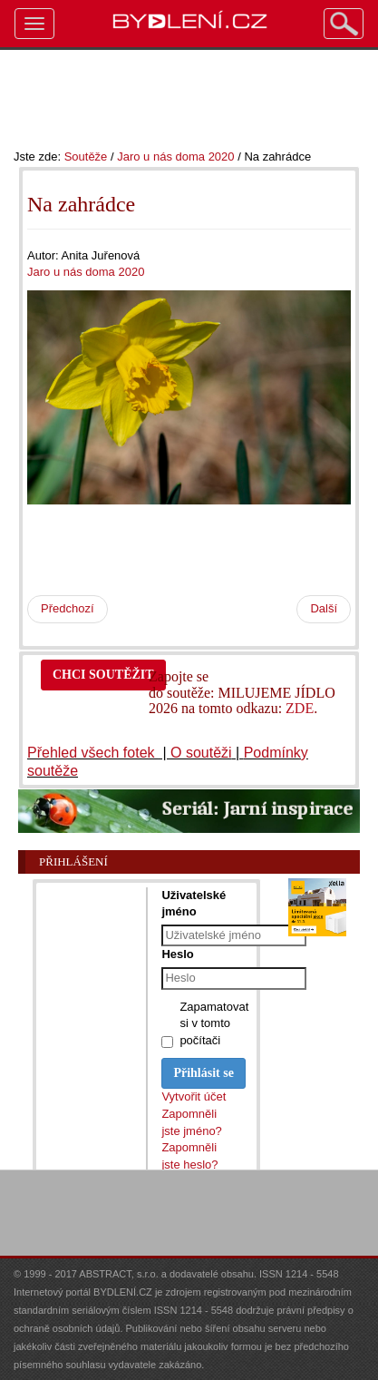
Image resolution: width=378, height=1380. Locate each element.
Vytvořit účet (193, 1096)
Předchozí (67, 608)
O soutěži (201, 752)
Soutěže (86, 156)
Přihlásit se (203, 1073)
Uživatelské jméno (193, 903)
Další (323, 608)
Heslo (177, 954)
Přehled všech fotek (93, 752)
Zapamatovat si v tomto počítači (213, 1023)
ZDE (300, 708)
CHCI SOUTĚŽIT (103, 674)
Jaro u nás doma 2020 (175, 156)
